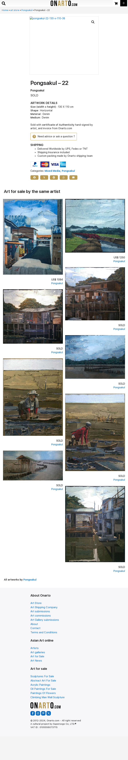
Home (5, 10)
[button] (93, 22)
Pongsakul (26, 10)
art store (14, 10)
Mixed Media (52, 170)
